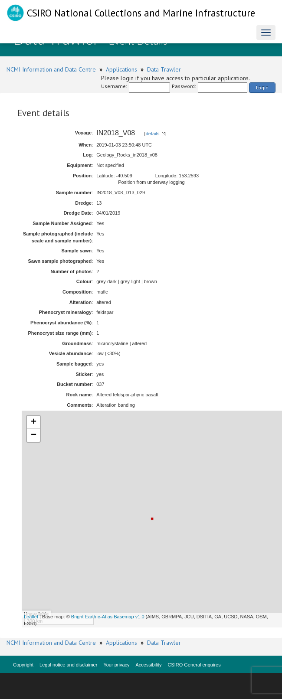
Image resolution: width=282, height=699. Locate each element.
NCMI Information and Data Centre (51, 69)
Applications (121, 69)
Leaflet (31, 616)
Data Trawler (164, 69)
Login (262, 87)
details (153, 133)
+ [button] (33, 422)
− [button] (33, 435)
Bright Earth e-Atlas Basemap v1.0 (107, 616)
